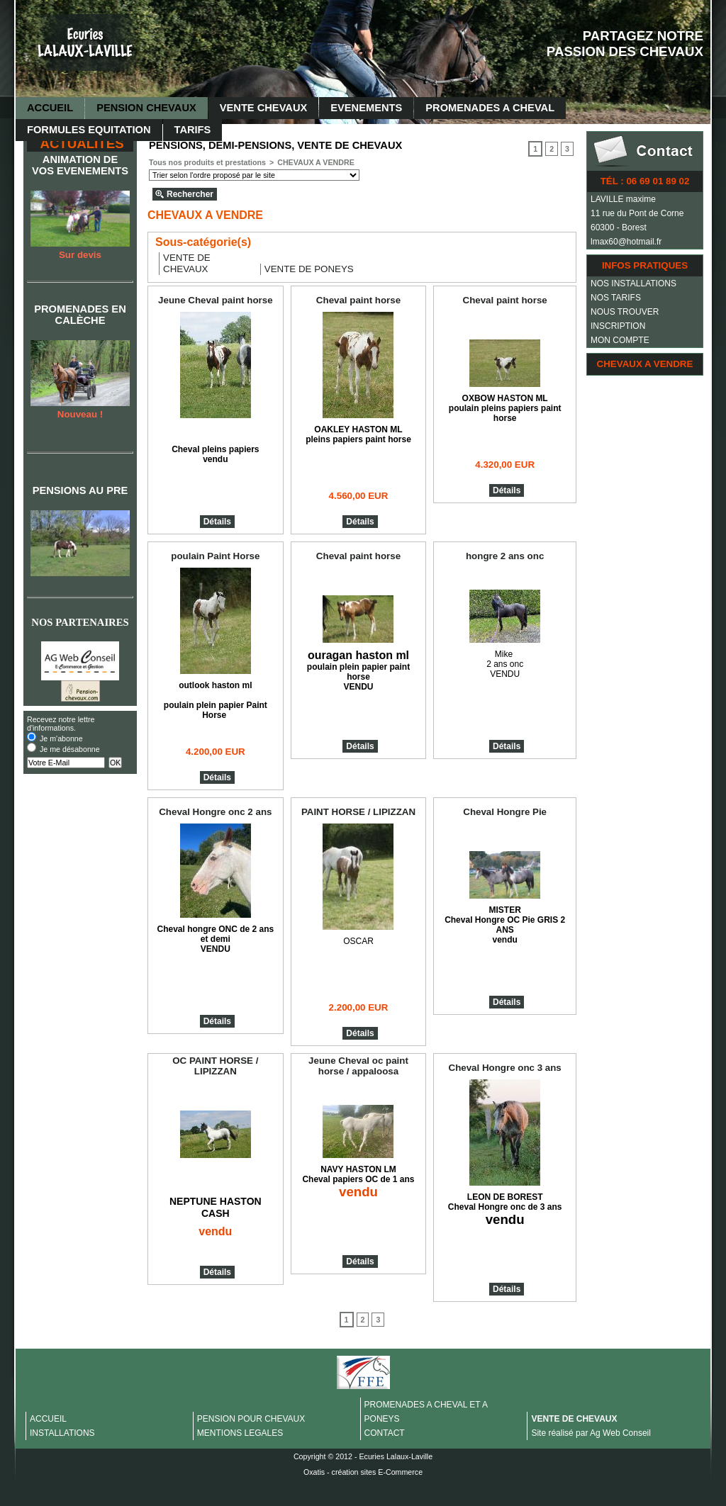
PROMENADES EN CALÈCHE (79, 314)
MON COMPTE (620, 340)
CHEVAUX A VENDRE (645, 364)
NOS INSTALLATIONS (633, 283)
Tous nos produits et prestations (207, 162)
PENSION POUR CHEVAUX (251, 1419)
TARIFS (192, 129)
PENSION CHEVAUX (146, 107)
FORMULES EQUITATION (89, 129)
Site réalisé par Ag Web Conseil (591, 1433)
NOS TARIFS (616, 298)
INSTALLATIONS (62, 1433)
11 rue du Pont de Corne (637, 213)
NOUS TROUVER (625, 312)
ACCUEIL (50, 107)
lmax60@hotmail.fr (626, 242)
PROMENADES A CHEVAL (489, 107)
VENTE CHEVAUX (264, 107)
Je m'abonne (61, 738)
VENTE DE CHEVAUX (574, 1419)
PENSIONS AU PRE (80, 490)
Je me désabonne (70, 749)
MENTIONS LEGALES (240, 1433)
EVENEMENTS (366, 107)
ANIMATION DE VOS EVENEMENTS (80, 165)
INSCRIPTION (618, 326)
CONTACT (384, 1433)
